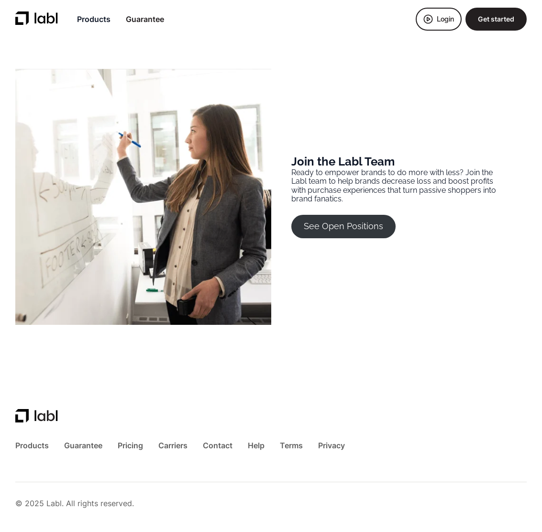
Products (94, 19)
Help (256, 445)
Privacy (331, 445)
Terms (291, 445)
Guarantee (145, 19)
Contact (217, 445)
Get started (496, 19)
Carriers (173, 445)
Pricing (130, 445)
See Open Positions (343, 226)
